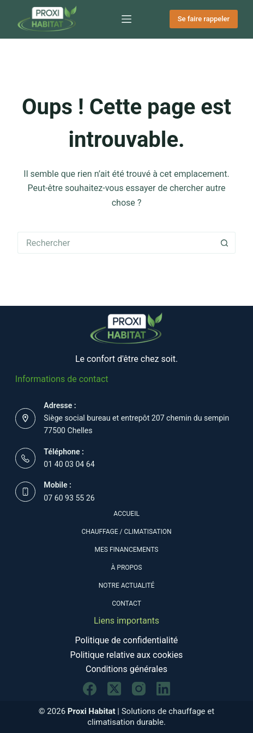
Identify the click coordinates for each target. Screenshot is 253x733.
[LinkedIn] (163, 688)
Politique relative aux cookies (126, 655)
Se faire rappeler (204, 19)
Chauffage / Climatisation (127, 531)
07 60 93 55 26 (69, 498)
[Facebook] (90, 688)
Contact (126, 603)
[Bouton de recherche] (225, 243)
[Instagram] (139, 688)
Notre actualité (127, 585)
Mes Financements (127, 549)
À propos (126, 567)
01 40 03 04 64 (69, 464)
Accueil (126, 514)
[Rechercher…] (115, 243)
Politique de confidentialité (126, 640)
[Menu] (126, 19)
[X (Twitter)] (114, 688)
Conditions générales (126, 669)
